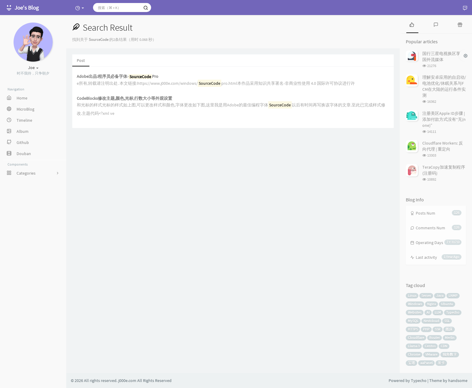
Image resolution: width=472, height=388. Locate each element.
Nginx (431, 304)
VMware (431, 354)
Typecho (452, 312)
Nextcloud (431, 321)
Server (426, 295)
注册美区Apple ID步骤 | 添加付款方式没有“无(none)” (444, 119)
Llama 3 (414, 346)
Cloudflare (416, 337)
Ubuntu (447, 304)
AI (428, 312)
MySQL (413, 321)
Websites (414, 312)
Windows (415, 304)
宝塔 (411, 363)
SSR (437, 329)
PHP (426, 329)
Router (434, 337)
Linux (412, 295)
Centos (430, 346)
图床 (449, 329)
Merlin (450, 337)
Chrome (414, 354)
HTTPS (413, 329)
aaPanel (426, 363)
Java (439, 295)
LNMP (453, 295)
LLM (438, 312)
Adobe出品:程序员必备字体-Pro (117, 76)
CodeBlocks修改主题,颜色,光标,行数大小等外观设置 (124, 98)
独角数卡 (449, 354)
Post (81, 60)
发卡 (441, 363)
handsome (457, 380)
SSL (447, 321)
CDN (444, 346)
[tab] (412, 24)
